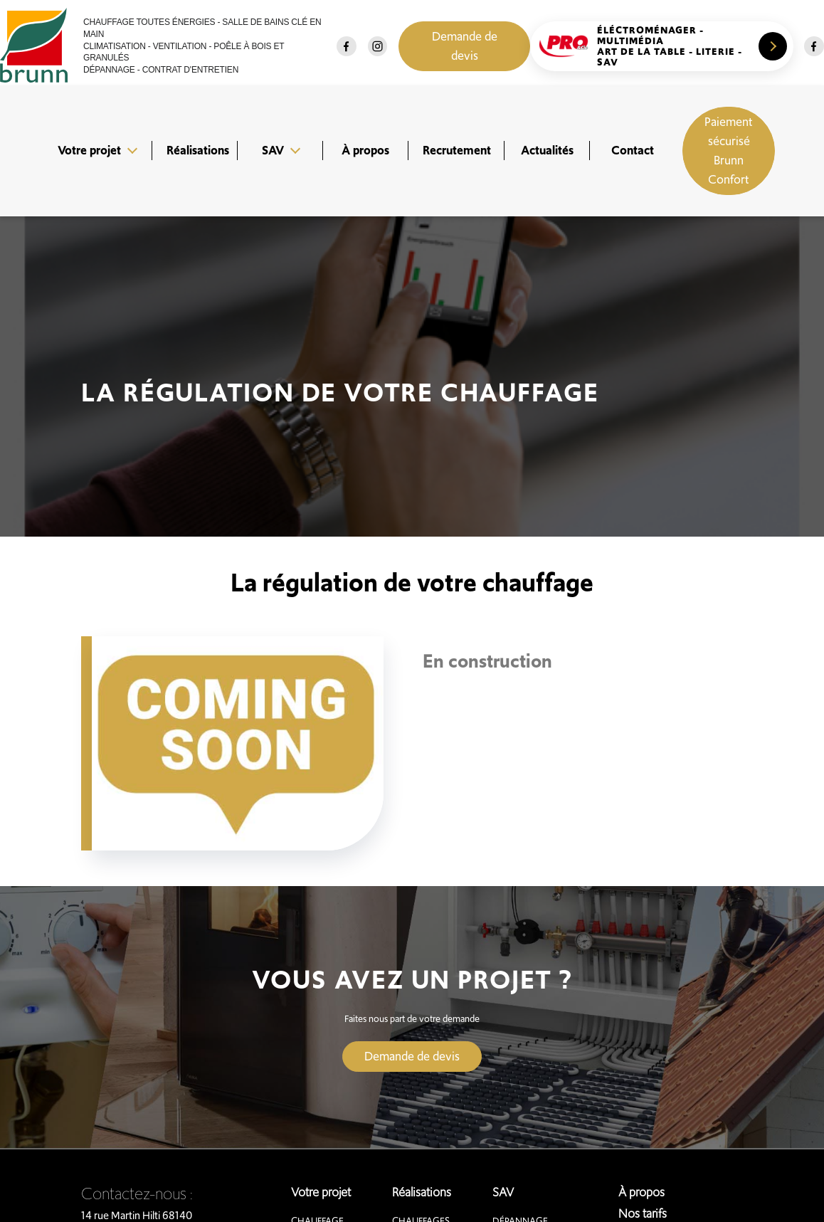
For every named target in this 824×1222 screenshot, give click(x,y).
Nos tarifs (642, 1213)
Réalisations (198, 150)
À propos (365, 150)
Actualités (547, 150)
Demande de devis (464, 46)
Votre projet (89, 150)
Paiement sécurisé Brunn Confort (728, 150)
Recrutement (457, 150)
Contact (632, 150)
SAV (273, 150)
